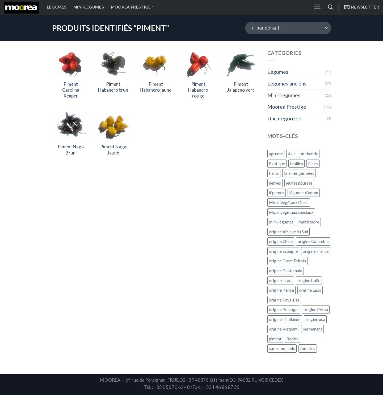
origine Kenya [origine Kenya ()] (281, 290)
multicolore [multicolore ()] (308, 221)
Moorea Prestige (132, 6)
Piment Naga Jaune (113, 149)
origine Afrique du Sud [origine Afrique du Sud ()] (288, 231)
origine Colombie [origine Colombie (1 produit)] (313, 241)
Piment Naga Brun (71, 149)
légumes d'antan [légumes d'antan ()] (303, 192)
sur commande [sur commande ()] (282, 348)
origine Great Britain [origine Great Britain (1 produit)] (287, 260)
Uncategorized (284, 118)
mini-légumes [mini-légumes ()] (281, 221)
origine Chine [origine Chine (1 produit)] (281, 241)
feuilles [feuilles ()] (296, 163)
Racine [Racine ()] (292, 338)
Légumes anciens (286, 83)
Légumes (56, 7)
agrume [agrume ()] (276, 153)
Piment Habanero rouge (198, 90)
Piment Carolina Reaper (70, 90)
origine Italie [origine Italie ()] (308, 280)
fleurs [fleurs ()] (313, 163)
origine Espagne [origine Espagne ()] (283, 251)
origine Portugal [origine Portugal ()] (283, 309)
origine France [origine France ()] (316, 251)
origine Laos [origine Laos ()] (310, 290)
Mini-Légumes (88, 7)
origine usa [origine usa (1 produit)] (315, 319)
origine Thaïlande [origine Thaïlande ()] (284, 319)
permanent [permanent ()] (312, 329)
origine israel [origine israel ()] (280, 280)
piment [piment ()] (275, 338)
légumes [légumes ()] (276, 192)
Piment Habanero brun (113, 87)
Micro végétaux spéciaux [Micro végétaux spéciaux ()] (291, 212)
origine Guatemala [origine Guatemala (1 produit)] (285, 270)
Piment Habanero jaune (155, 87)
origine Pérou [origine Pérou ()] (316, 309)
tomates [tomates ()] (307, 348)
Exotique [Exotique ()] (277, 163)
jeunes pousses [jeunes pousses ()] (299, 183)
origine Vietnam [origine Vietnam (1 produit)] (283, 329)
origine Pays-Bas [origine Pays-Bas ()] (284, 300)
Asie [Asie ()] (292, 153)
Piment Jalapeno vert (240, 87)
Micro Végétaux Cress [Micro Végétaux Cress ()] (288, 202)
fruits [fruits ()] (274, 173)
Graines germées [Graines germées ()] (299, 173)
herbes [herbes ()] (275, 183)
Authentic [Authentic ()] (309, 153)
